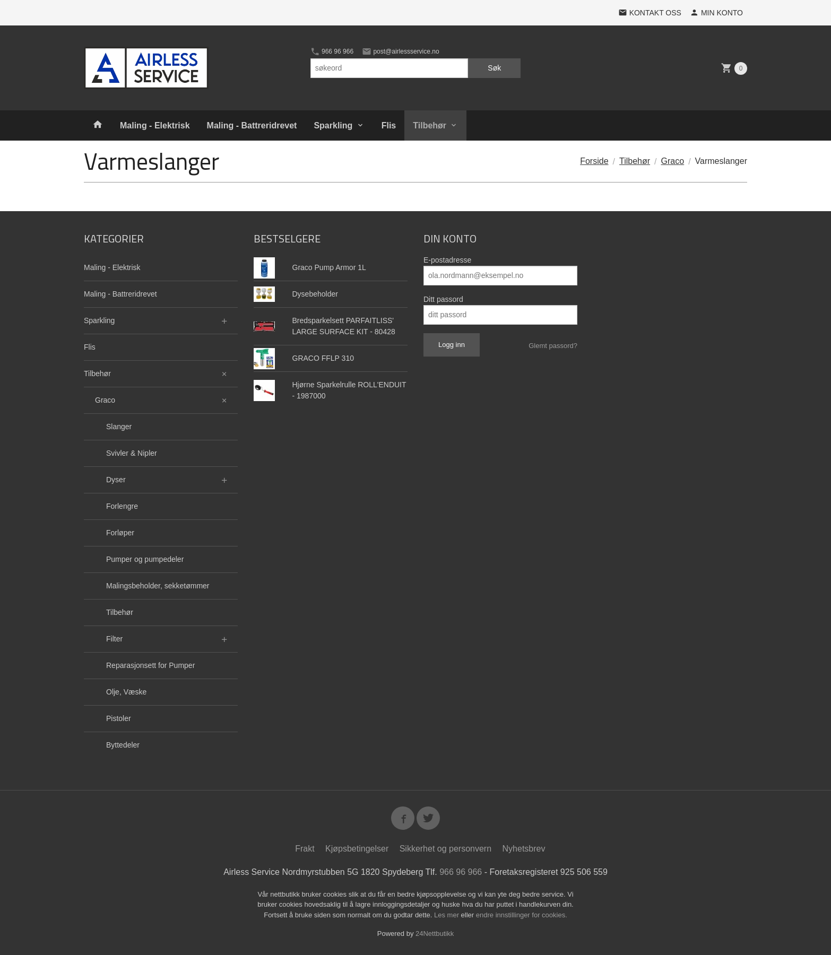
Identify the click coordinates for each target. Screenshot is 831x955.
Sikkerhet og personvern (445, 848)
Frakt (304, 848)
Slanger (119, 426)
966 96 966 (331, 51)
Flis (389, 125)
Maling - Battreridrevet (252, 125)
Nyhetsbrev (524, 848)
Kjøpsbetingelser (356, 848)
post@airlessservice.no (400, 51)
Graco (105, 400)
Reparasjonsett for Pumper (150, 665)
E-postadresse (447, 260)
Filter (114, 639)
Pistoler (118, 718)
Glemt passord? (553, 346)
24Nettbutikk (435, 933)
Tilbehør (429, 125)
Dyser (116, 479)
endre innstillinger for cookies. (521, 915)
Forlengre (122, 506)
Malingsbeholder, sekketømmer (158, 585)
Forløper (120, 532)
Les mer (447, 915)
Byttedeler (123, 745)
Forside (594, 161)
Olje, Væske (126, 692)
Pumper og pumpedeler (145, 559)
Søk (494, 68)
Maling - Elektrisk (155, 125)
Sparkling (333, 125)
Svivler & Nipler (131, 453)
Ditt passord (443, 299)
